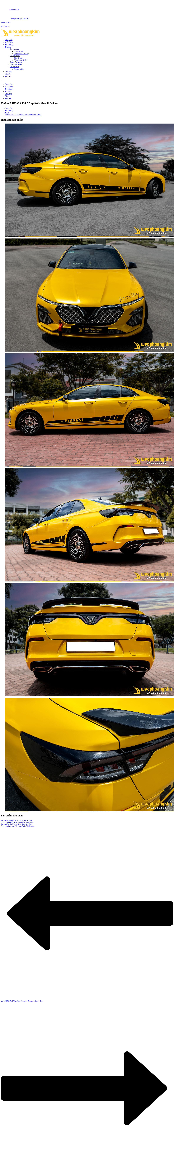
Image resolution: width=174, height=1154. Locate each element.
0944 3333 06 (14, 9)
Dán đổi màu (18, 51)
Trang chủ (8, 40)
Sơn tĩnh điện (14, 67)
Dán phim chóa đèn (20, 60)
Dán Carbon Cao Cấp (21, 54)
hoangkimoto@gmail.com (20, 18)
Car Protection (15, 56)
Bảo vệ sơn (18, 58)
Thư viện (8, 71)
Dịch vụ (8, 47)
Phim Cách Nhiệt (16, 64)
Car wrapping (14, 49)
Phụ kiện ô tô (6, 22)
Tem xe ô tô (5, 26)
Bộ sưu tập (9, 44)
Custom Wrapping (16, 62)
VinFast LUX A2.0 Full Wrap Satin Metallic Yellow (23, 114)
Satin (7, 113)
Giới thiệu (9, 42)
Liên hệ (8, 76)
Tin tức (7, 74)
